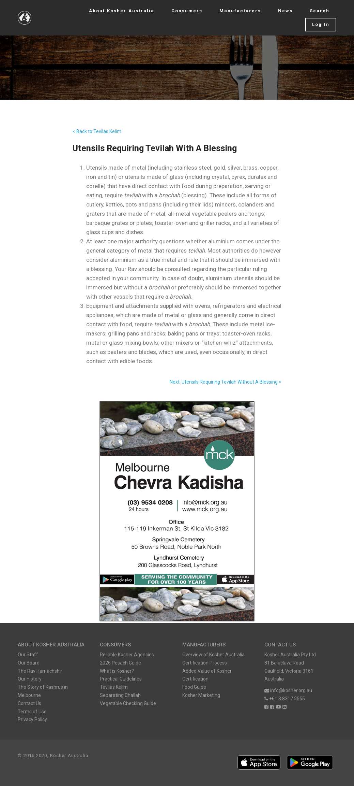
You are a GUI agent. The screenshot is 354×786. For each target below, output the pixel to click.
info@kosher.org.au (288, 690)
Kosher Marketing (201, 695)
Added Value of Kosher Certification (207, 675)
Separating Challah (120, 695)
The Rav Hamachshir (40, 671)
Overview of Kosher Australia (213, 654)
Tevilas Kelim (114, 687)
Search (319, 10)
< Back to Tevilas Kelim (97, 131)
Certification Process (204, 663)
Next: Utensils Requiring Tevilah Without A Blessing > (225, 382)
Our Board (29, 663)
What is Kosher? (117, 671)
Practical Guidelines (121, 679)
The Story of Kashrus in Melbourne (43, 691)
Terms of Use (32, 711)
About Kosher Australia (121, 10)
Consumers (186, 10)
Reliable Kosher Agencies (127, 654)
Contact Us (29, 703)
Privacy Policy (32, 719)
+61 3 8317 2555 (284, 698)
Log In (320, 24)
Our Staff (28, 654)
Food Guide (194, 687)
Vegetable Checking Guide (128, 703)
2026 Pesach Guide (120, 663)
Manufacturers (240, 10)
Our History (30, 679)
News (285, 10)
